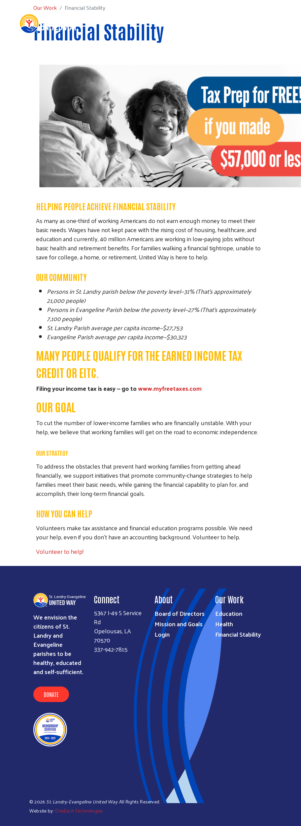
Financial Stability (238, 634)
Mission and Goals (179, 623)
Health (224, 623)
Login (162, 634)
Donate (51, 694)
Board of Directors (180, 613)
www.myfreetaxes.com (170, 388)
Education (228, 613)
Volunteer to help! (59, 551)
